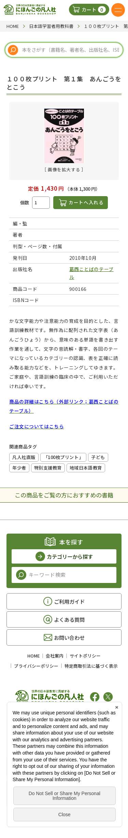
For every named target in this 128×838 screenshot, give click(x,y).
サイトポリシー (85, 655)
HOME (33, 655)
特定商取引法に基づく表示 (91, 666)
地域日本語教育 (86, 467)
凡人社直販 (23, 457)
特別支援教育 (48, 467)
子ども (98, 457)
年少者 (19, 467)
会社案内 (54, 655)
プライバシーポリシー (36, 666)
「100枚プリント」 (63, 457)
